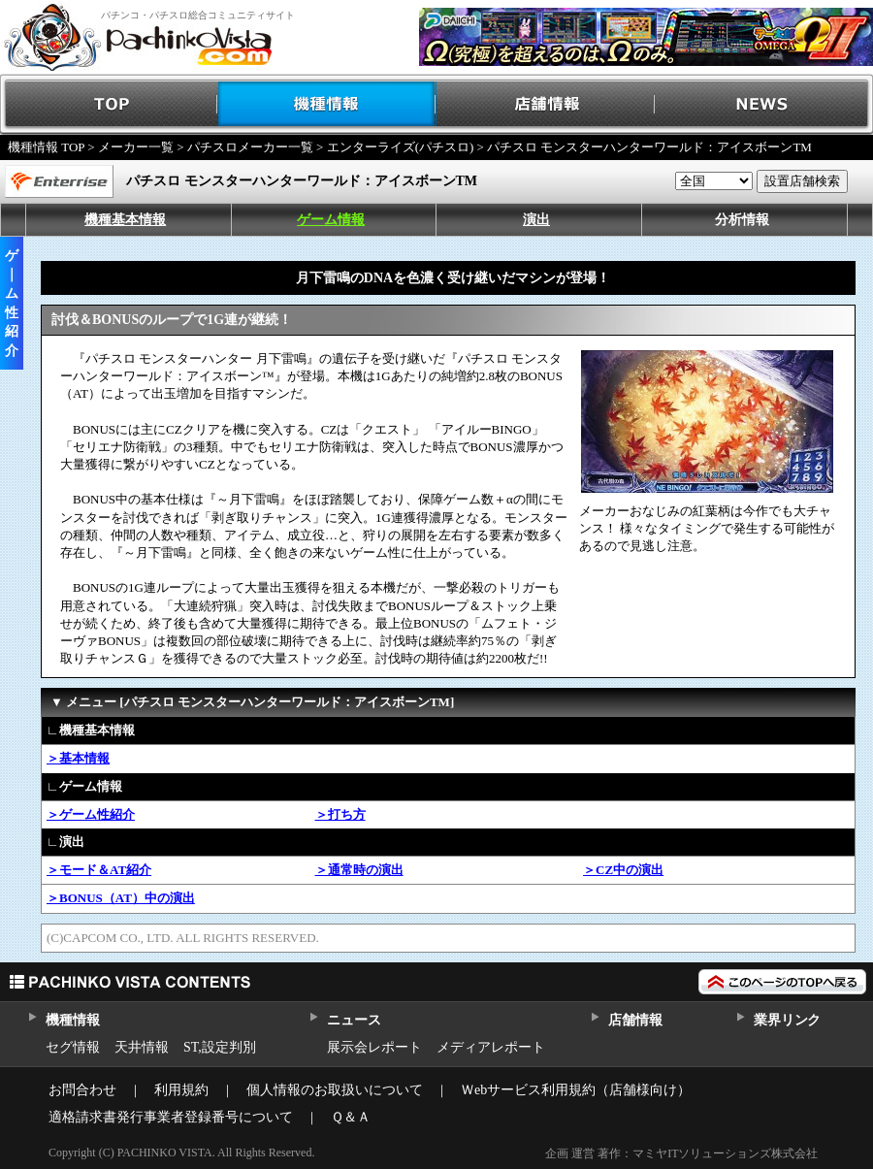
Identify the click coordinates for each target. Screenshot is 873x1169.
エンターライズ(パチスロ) (400, 147)
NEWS (764, 104)
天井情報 (141, 1047)
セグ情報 (73, 1047)
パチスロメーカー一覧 (250, 147)
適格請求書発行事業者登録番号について (170, 1117)
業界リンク (787, 1020)
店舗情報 (545, 104)
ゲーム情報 (331, 219)
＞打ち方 (340, 814)
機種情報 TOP (46, 147)
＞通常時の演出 (359, 869)
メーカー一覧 (136, 147)
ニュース (353, 1020)
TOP (109, 104)
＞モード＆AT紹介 (99, 869)
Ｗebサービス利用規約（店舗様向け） (576, 1090)
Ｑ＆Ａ (351, 1117)
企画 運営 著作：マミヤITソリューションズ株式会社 (681, 1153)
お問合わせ (82, 1090)
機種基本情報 (125, 219)
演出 (536, 219)
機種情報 (327, 104)
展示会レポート (374, 1047)
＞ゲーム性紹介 (91, 814)
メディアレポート (490, 1047)
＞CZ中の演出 (623, 869)
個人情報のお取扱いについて (334, 1090)
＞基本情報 (78, 758)
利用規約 (181, 1090)
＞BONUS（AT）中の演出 (121, 898)
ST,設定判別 (219, 1047)
